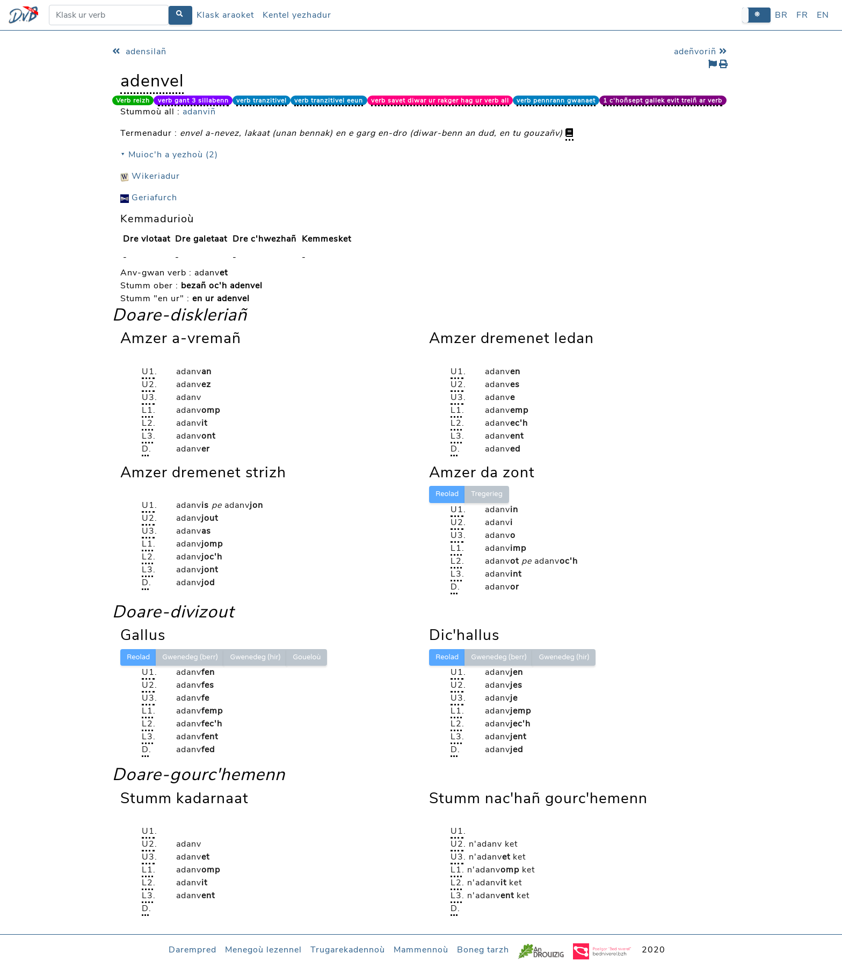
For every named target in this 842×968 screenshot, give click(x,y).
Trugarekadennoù (347, 950)
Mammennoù (421, 950)
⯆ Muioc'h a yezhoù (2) (169, 155)
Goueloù (307, 657)
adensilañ (139, 51)
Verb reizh (133, 100)
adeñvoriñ (702, 51)
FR (802, 15)
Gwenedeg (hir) (255, 657)
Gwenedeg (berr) (189, 657)
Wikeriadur (150, 176)
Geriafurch (148, 197)
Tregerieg (487, 494)
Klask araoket (225, 15)
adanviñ (199, 112)
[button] (756, 15)
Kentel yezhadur (297, 15)
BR (781, 15)
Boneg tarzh (483, 950)
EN (823, 15)
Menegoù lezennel (263, 950)
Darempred (192, 950)
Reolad (447, 494)
